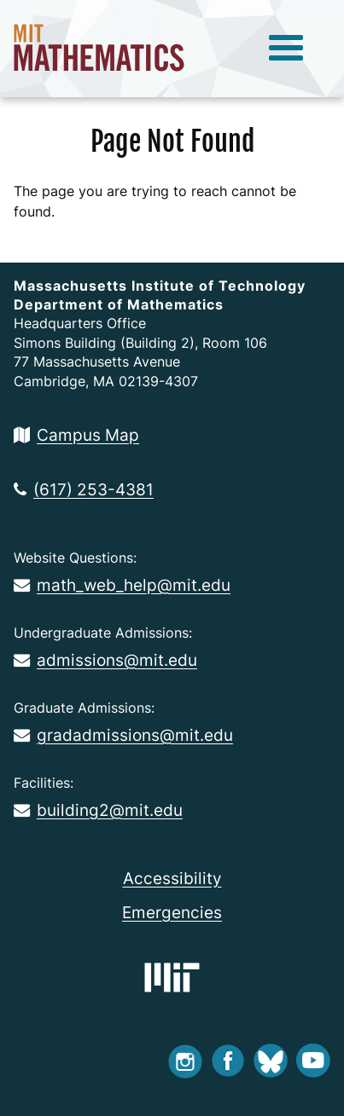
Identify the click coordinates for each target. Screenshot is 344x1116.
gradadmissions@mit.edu (123, 735)
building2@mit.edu (98, 810)
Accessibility (172, 878)
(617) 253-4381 (84, 489)
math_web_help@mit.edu (122, 585)
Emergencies (172, 912)
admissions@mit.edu (105, 660)
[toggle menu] (286, 49)
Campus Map (76, 435)
